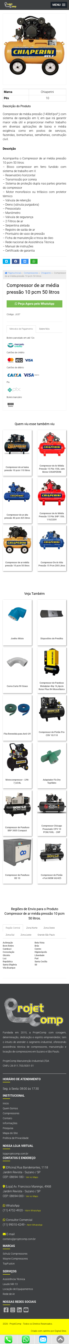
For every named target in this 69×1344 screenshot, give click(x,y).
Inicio (6, 1103)
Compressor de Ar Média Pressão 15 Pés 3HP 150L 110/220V (52, 516)
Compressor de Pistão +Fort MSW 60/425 (52, 877)
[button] (59, 5)
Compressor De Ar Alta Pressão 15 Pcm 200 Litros (51, 564)
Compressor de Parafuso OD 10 (17, 877)
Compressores (11, 1113)
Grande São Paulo (46, 935)
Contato (7, 1118)
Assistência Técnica (14, 1279)
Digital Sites (60, 1331)
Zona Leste (26, 935)
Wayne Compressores (15, 1258)
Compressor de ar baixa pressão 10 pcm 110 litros (17, 469)
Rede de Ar (9, 1294)
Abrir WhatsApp (33, 1210)
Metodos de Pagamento (21, 329)
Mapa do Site (10, 1133)
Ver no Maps (32, 1177)
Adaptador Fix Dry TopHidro (52, 781)
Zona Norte (31, 928)
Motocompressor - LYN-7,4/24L (17, 781)
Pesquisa (8, 1128)
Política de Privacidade (16, 1138)
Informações (10, 1123)
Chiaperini (47, 92)
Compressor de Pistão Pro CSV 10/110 (52, 734)
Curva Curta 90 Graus (17, 686)
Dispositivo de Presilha (51, 638)
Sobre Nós (44, 329)
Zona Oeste (49, 928)
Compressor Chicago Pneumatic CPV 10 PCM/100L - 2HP (51, 829)
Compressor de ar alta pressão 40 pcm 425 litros (17, 516)
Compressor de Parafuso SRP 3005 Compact (17, 829)
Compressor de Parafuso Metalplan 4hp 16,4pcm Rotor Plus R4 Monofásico (52, 686)
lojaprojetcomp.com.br (15, 1153)
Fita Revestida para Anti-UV (17, 734)
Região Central (13, 928)
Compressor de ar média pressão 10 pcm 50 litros (17, 564)
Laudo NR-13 (10, 1284)
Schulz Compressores (15, 1253)
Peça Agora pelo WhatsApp (34, 303)
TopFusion (9, 1263)
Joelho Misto (17, 638)
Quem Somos (10, 1108)
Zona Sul (10, 935)
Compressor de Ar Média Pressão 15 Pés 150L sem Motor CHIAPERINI (52, 468)
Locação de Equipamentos (18, 1289)
